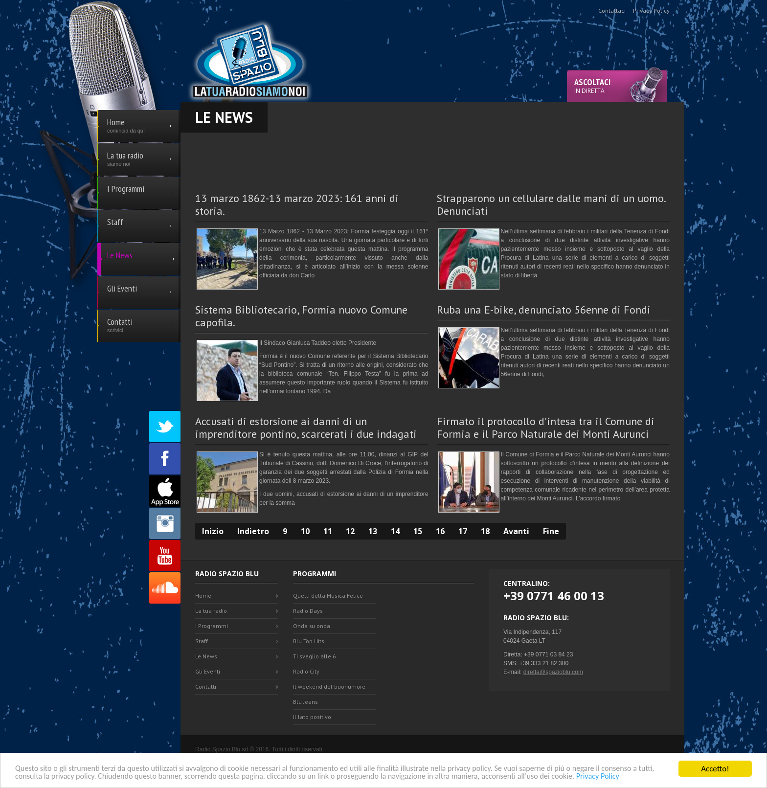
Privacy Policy (647, 776)
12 (350, 531)
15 (417, 531)
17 (462, 531)
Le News (206, 656)
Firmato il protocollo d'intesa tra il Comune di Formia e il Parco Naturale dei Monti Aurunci (545, 427)
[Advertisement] (432, 155)
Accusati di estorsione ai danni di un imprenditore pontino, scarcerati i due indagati (306, 427)
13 (372, 531)
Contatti (205, 686)
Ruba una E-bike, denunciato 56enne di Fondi (544, 309)
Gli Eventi (207, 671)
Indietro (253, 531)
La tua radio (211, 610)
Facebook (164, 458)
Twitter (164, 426)
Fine (551, 531)
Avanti (516, 531)
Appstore (164, 491)
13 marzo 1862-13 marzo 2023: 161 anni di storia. (297, 204)
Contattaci (612, 10)
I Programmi (211, 626)
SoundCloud (164, 588)
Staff (201, 641)
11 (327, 531)
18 (485, 531)
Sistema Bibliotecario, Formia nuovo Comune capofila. (301, 316)
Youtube (164, 555)
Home (203, 595)
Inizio (213, 531)
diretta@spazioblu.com (553, 672)
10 (305, 531)
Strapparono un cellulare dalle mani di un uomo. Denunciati (551, 204)
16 (440, 531)
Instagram (164, 523)
